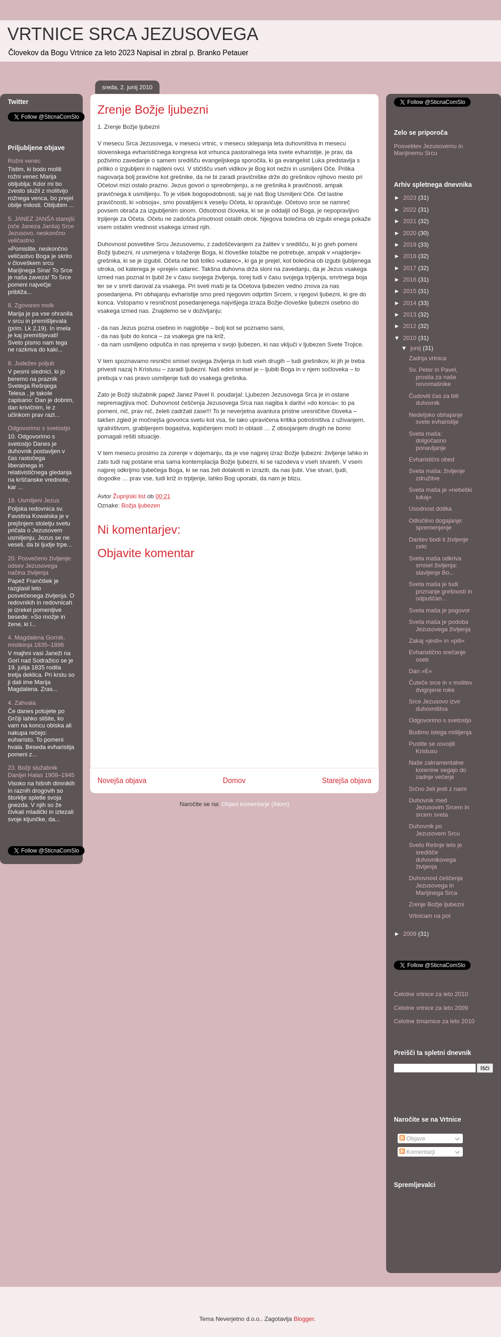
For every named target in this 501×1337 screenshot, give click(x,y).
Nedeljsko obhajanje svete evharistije (435, 418)
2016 (410, 279)
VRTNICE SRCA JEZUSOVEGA (132, 34)
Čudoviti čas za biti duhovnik (433, 399)
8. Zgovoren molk (31, 305)
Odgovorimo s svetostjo (39, 428)
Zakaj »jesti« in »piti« (436, 640)
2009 (410, 933)
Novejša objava (122, 780)
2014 (410, 303)
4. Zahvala (22, 702)
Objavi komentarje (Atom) (255, 804)
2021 (410, 221)
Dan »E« (420, 671)
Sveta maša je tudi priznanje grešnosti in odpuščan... (440, 591)
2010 (410, 337)
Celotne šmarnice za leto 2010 (434, 1021)
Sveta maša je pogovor (439, 610)
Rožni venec (24, 160)
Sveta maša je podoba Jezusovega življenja (439, 625)
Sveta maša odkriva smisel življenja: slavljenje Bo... (435, 565)
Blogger (304, 1318)
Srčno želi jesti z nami (438, 788)
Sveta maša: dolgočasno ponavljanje (427, 440)
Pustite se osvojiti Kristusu (432, 747)
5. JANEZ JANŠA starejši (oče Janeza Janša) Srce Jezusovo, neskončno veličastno (41, 229)
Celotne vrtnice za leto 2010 (431, 994)
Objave (412, 1138)
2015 (410, 291)
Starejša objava (347, 780)
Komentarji (417, 1151)
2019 (410, 244)
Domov (234, 780)
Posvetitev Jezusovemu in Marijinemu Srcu (428, 150)
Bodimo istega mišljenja (440, 732)
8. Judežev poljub (31, 363)
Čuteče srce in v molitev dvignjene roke (440, 686)
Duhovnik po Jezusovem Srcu (434, 830)
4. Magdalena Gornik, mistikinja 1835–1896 (36, 641)
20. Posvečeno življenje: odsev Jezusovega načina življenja (40, 565)
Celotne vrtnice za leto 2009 (431, 1007)
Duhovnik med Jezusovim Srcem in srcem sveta (439, 807)
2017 (410, 268)
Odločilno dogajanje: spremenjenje (436, 524)
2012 (410, 326)
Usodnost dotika (430, 508)
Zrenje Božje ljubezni (436, 904)
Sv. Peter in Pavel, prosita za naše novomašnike (433, 376)
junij (416, 348)
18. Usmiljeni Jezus (33, 500)
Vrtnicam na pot (429, 915)
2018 (410, 256)
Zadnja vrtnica (427, 358)
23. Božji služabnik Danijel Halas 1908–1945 (41, 771)
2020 (410, 233)
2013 (410, 314)
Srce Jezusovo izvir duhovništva (434, 705)
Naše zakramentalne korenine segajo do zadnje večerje (437, 769)
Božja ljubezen (140, 505)
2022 (410, 209)
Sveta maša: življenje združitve (437, 474)
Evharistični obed (431, 459)
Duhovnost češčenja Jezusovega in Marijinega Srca (435, 885)
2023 (410, 197)
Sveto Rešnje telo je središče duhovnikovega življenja (435, 855)
